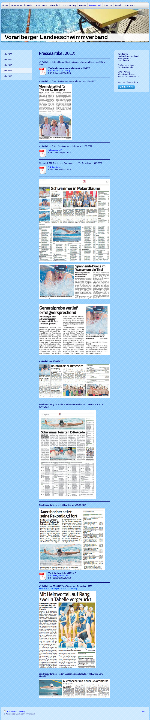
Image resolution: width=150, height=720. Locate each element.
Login (144, 711)
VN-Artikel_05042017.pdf (58, 576)
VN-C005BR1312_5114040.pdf (60, 71)
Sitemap (22, 711)
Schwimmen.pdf (55, 150)
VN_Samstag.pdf (55, 167)
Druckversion (11, 711)
